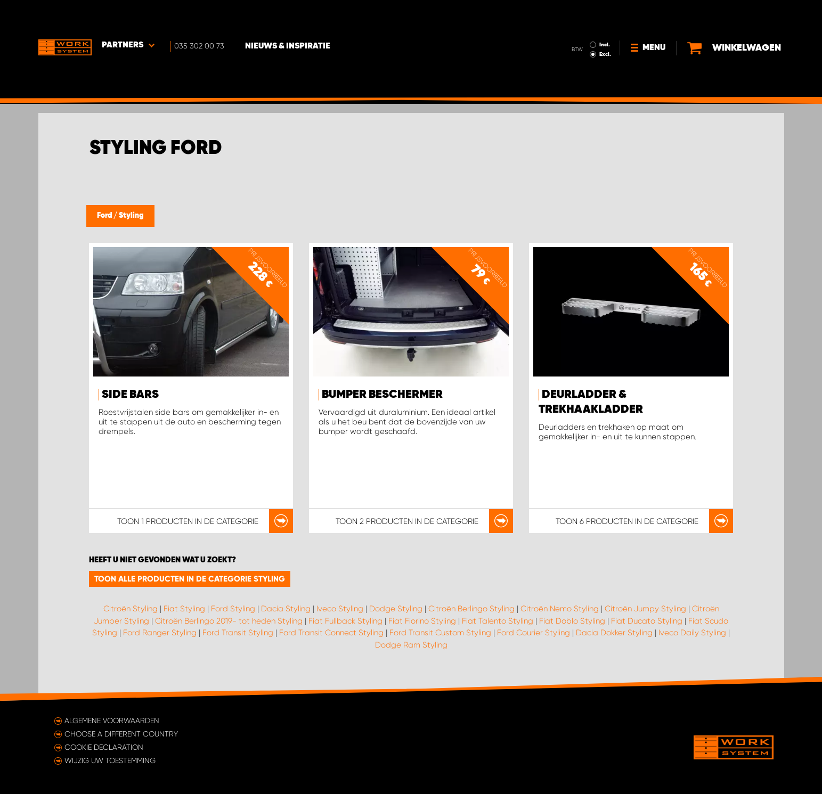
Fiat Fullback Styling (345, 621)
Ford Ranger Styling (160, 632)
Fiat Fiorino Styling (422, 621)
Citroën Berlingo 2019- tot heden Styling (229, 621)
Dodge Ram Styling (411, 645)
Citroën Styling (130, 608)
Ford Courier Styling (533, 632)
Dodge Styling (395, 608)
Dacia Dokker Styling (614, 632)
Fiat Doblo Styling (572, 621)
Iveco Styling (339, 608)
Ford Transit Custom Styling (440, 632)
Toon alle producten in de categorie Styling (189, 579)
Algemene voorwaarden (111, 720)
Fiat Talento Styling (497, 621)
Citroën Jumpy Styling (645, 608)
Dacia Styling (286, 608)
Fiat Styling (184, 608)
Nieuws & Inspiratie (288, 16)
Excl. (606, 24)
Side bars (130, 394)
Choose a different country (121, 734)
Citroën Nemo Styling (559, 608)
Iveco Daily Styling (692, 632)
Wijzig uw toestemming (110, 760)
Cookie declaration (103, 747)
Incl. (605, 15)
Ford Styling (233, 608)
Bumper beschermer (382, 394)
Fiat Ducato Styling (646, 621)
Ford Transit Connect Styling (331, 632)
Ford (105, 215)
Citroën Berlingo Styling (471, 608)
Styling (131, 215)
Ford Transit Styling (237, 632)
